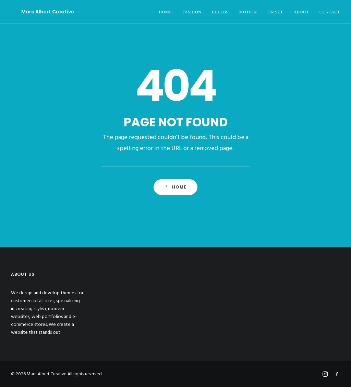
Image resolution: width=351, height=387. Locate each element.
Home (175, 187)
